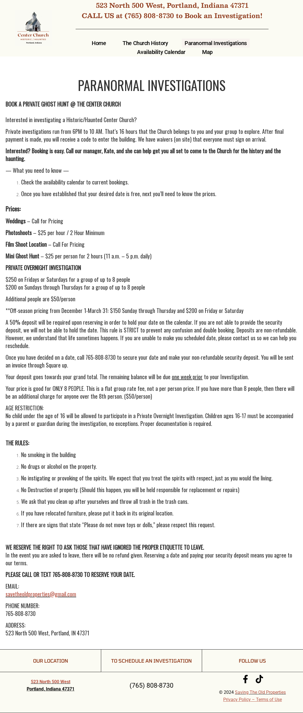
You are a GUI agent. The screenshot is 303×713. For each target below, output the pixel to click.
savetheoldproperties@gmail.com (41, 594)
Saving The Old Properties (260, 692)
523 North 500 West (50, 681)
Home (99, 43)
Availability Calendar (161, 52)
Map (207, 52)
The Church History (145, 43)
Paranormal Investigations (216, 43)
